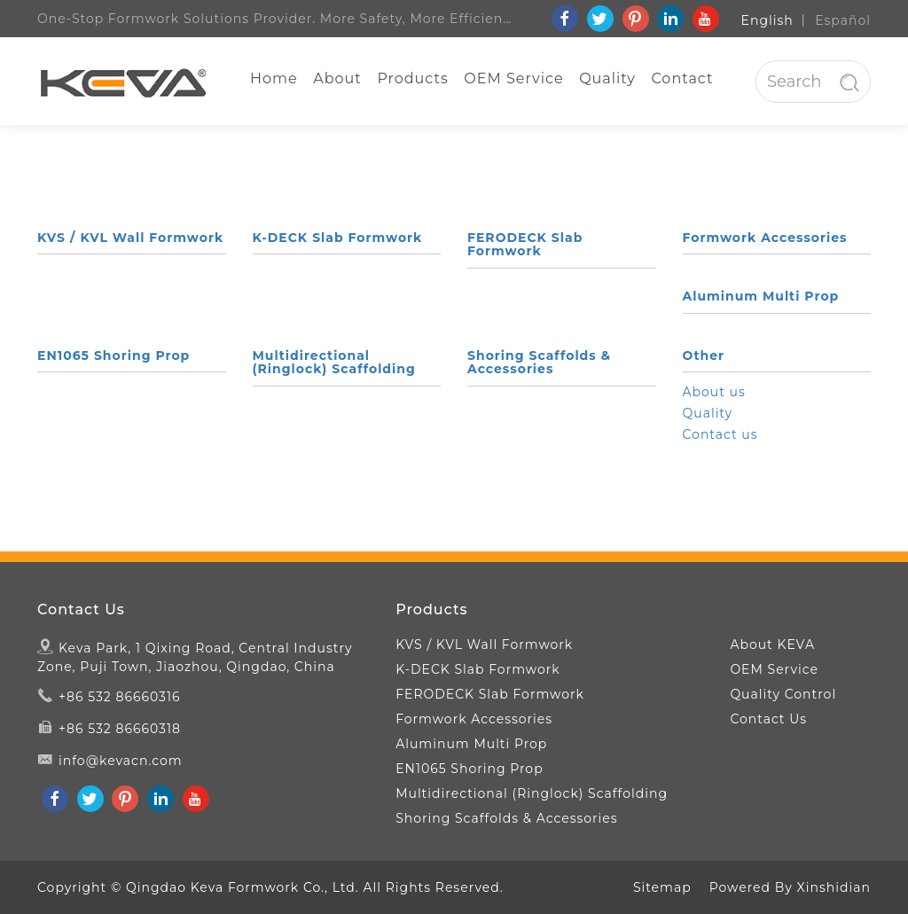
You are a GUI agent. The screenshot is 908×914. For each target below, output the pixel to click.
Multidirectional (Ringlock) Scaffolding (334, 362)
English (767, 20)
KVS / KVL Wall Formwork (130, 238)
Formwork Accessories (765, 238)
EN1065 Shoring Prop (113, 355)
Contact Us (81, 610)
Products (412, 78)
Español (843, 20)
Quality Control (783, 694)
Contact (682, 78)
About (337, 78)
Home (274, 78)
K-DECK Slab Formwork (338, 238)
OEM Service (513, 78)
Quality (607, 78)
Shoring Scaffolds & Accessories (539, 362)
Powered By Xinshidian (790, 887)
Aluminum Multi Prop (761, 296)
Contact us (720, 434)
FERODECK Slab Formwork (525, 244)
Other (704, 355)
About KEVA (772, 644)
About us (714, 392)
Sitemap (662, 887)
